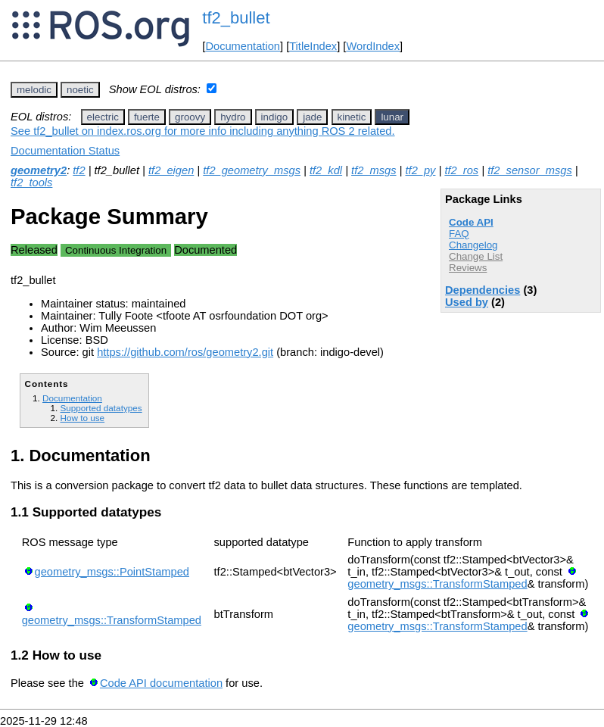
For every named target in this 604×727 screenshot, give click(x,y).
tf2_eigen (171, 170)
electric (103, 117)
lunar (392, 117)
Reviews (468, 267)
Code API (471, 222)
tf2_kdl (326, 170)
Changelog (473, 245)
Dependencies (482, 290)
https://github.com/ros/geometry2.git (185, 352)
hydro (232, 117)
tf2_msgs (373, 170)
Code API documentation (161, 683)
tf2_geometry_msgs (251, 170)
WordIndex (373, 46)
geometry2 (39, 170)
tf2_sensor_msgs (529, 170)
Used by (466, 302)
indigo (274, 117)
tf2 (79, 170)
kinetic (352, 117)
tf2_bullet (235, 17)
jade (312, 117)
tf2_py (420, 170)
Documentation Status (65, 151)
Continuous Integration (116, 250)
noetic (80, 89)
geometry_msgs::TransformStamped (437, 584)
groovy (190, 117)
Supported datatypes (101, 408)
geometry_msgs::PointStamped (112, 572)
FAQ (459, 233)
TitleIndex (313, 46)
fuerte (147, 117)
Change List (476, 256)
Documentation (242, 46)
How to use (82, 418)
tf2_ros (461, 170)
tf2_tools (31, 182)
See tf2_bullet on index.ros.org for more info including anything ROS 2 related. (203, 131)
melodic (34, 89)
